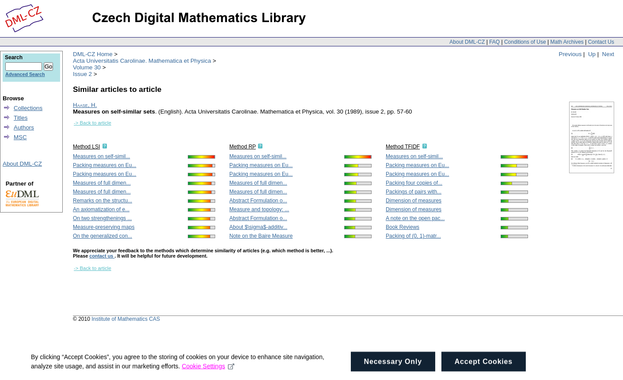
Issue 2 (82, 74)
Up (592, 54)
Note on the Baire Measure (261, 236)
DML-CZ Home (93, 54)
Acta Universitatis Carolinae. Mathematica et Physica (142, 60)
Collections (28, 108)
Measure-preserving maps (103, 227)
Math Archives (566, 42)
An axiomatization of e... (101, 209)
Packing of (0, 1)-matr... (413, 236)
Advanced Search (25, 74)
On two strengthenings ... (102, 218)
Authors (24, 127)
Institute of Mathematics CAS (125, 319)
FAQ (494, 42)
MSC (20, 137)
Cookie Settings (208, 374)
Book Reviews (402, 227)
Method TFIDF (403, 147)
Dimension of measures (413, 201)
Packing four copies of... (414, 183)
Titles (20, 117)
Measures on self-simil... (101, 156)
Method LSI (86, 147)
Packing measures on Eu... (104, 165)
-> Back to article (92, 122)
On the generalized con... (102, 236)
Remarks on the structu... (102, 201)
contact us (101, 255)
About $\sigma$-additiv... (258, 227)
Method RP (242, 147)
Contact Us (601, 42)
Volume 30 (87, 67)
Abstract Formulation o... (258, 201)
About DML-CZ (467, 42)
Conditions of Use (525, 42)
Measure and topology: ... (259, 209)
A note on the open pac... (415, 218)
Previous (570, 54)
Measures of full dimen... (102, 183)
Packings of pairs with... (413, 192)
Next (608, 54)
